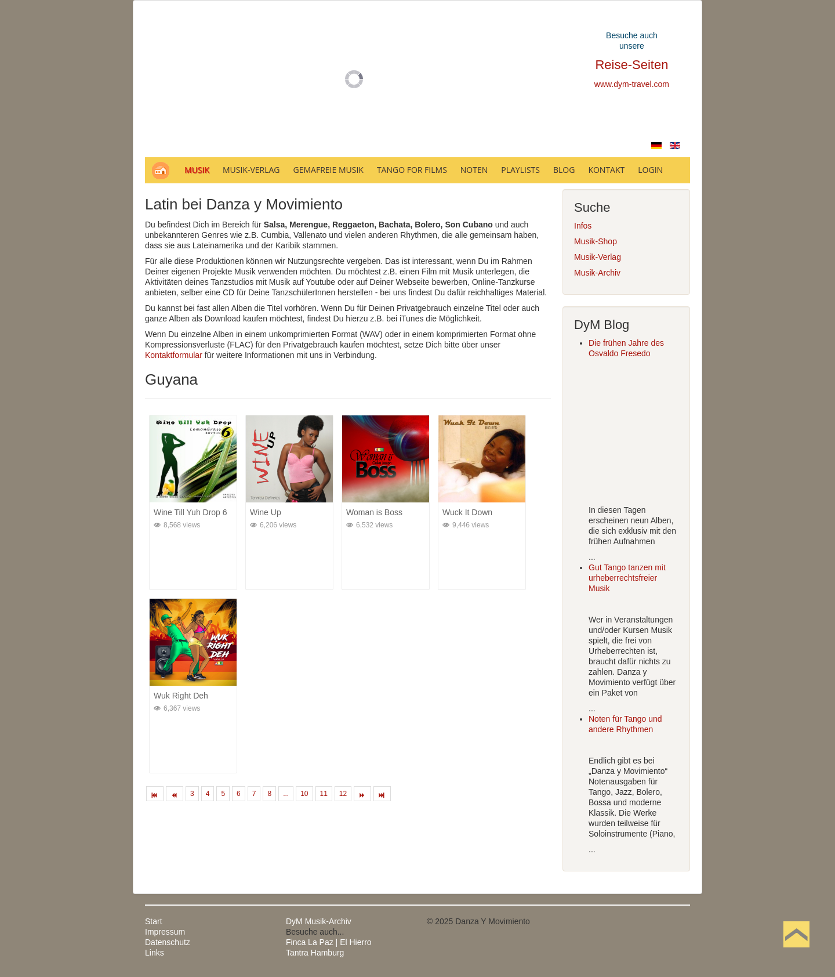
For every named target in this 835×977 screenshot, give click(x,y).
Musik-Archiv (597, 272)
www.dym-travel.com (631, 84)
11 (324, 794)
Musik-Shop (595, 241)
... (286, 794)
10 (304, 794)
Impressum (165, 931)
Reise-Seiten (631, 64)
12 (343, 794)
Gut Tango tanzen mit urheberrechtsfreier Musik (627, 578)
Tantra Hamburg (315, 952)
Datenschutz (167, 942)
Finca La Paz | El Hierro (329, 942)
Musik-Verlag (597, 257)
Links (154, 952)
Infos (582, 225)
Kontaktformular (173, 355)
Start (153, 921)
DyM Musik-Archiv (318, 921)
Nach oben (796, 952)
